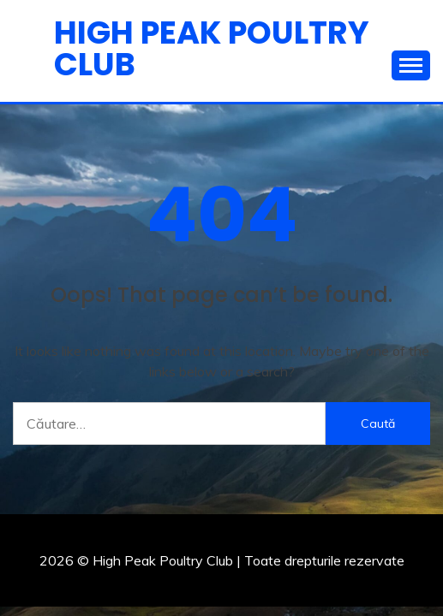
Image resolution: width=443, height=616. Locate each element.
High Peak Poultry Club (211, 48)
